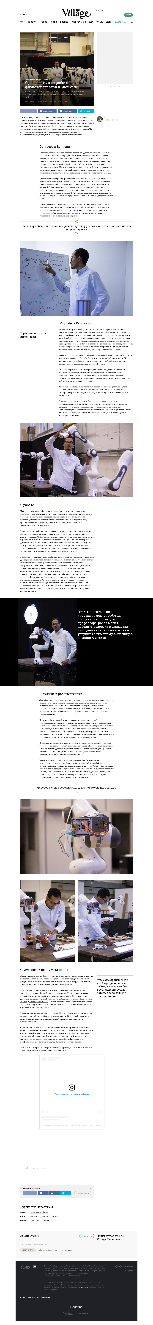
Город (44, 22)
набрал (46, 129)
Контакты (31, 1297)
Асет (68, 998)
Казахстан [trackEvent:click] (33, 1216)
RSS (132, 1266)
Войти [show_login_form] (128, 15)
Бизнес (64, 22)
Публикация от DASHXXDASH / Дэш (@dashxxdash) (62, 1125)
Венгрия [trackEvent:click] (54, 1216)
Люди (54, 22)
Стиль (99, 22)
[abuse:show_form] (90, 1188)
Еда (91, 22)
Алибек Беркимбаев (38, 1001)
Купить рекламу (115, 86)
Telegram (128, 1266)
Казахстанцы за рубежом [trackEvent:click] (39, 1212)
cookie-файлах (83, 1287)
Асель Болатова (111, 120)
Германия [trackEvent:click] (44, 1216)
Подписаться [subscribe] (87, 1236)
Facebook (128, 1270)
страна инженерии (78, 401)
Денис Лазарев (70, 1039)
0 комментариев (82, 1193)
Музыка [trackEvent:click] (47, 1220)
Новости (32, 22)
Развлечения (78, 22)
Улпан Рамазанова (33, 102)
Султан (76, 998)
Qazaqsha (120, 22)
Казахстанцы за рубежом (37, 79)
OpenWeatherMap (74, 1275)
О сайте (23, 1297)
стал (56, 1027)
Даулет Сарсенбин (57, 1041)
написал (57, 768)
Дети (109, 22)
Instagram (132, 1270)
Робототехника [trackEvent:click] (35, 1220)
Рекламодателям (43, 1297)
